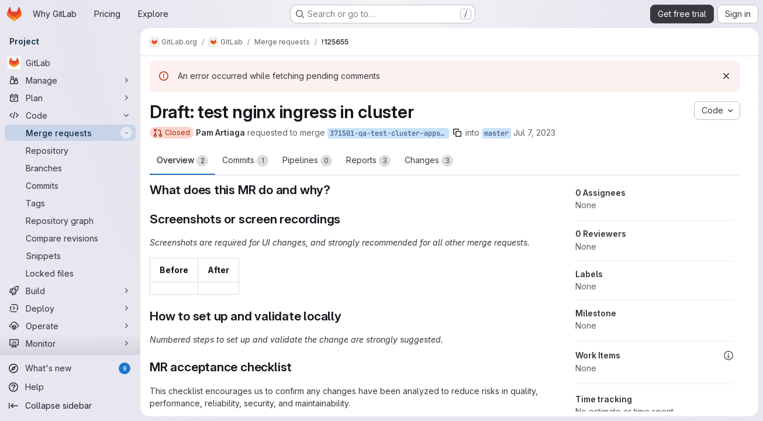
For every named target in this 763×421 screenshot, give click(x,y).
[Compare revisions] (70, 238)
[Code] (70, 115)
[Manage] (70, 80)
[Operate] (70, 326)
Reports (368, 161)
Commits (245, 161)
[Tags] (70, 203)
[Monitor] (70, 343)
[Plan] (70, 97)
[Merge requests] (70, 133)
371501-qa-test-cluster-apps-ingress (389, 133)
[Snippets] (70, 255)
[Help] (70, 387)
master (496, 133)
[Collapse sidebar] (70, 406)
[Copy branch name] (457, 133)
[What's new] (70, 368)
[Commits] (70, 185)
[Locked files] (70, 273)
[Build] (70, 290)
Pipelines (307, 161)
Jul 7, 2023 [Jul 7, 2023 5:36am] (534, 132)
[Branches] (70, 168)
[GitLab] (70, 62)
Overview (182, 161)
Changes (429, 161)
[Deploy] (70, 308)
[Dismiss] (726, 76)
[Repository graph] (70, 220)
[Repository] (70, 150)
